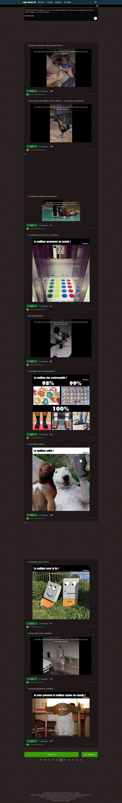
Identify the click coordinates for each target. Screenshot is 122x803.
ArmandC (43, 150)
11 (77, 760)
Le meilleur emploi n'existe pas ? (43, 196)
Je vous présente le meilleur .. (41, 689)
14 (65, 760)
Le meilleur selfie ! (36, 444)
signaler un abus (90, 94)
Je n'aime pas (43, 91)
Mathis (42, 94)
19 (45, 760)
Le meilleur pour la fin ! (38, 562)
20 (41, 760)
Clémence (43, 309)
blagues (26, 5)
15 (61, 760)
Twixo (42, 518)
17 (53, 760)
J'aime (32, 91)
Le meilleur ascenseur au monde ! (43, 235)
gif (32, 5)
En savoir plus (29, 16)
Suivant (51, 754)
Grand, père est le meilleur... (40, 633)
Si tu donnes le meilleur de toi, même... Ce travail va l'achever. (56, 101)
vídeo (46, 5)
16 (57, 760)
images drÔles (38, 5)
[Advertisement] (61, 32)
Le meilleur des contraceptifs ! (41, 371)
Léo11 (42, 627)
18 (49, 760)
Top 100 (49, 2)
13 (69, 760)
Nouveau (58, 2)
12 (73, 760)
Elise (42, 365)
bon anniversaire (35, 316)
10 (81, 760)
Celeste (43, 228)
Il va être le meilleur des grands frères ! (45, 45)
